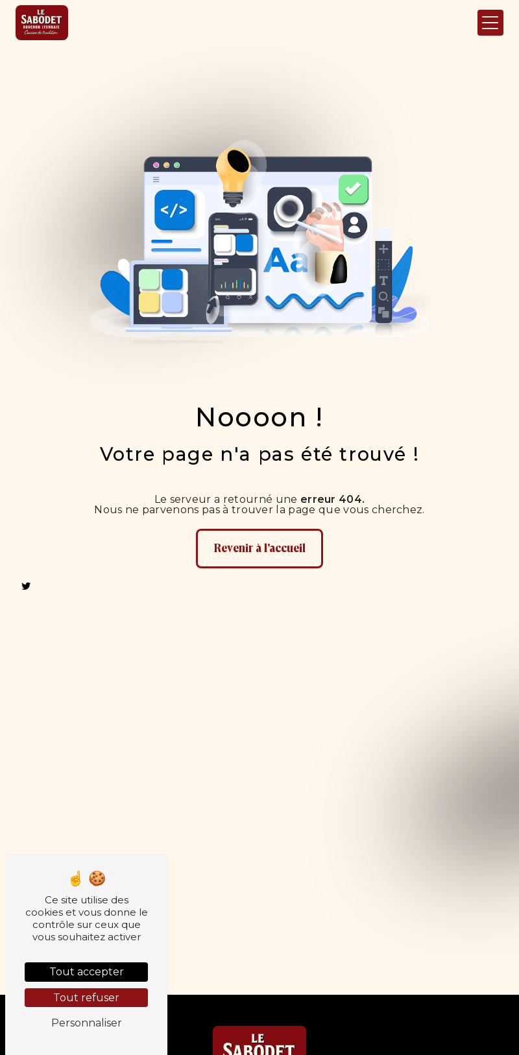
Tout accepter (86, 972)
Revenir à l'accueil (259, 548)
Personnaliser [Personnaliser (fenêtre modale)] (86, 1023)
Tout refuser (86, 997)
